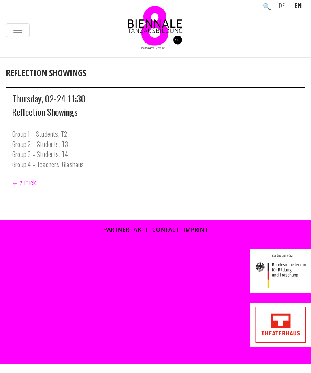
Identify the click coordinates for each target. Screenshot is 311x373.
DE (282, 6)
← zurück (24, 183)
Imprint (196, 229)
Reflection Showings (45, 111)
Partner (116, 229)
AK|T (141, 229)
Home (14, 81)
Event (41, 81)
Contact (165, 229)
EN (298, 6)
